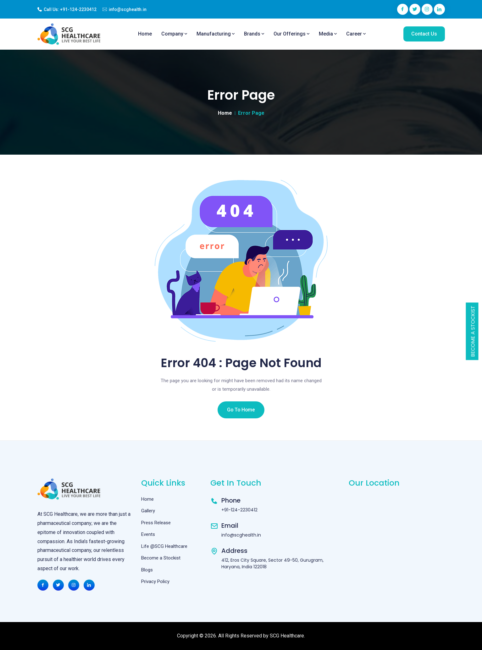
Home (145, 34)
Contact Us (424, 34)
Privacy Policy (155, 581)
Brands (254, 34)
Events (148, 534)
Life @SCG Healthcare (164, 546)
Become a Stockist (473, 331)
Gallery (148, 511)
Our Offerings (291, 34)
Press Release (156, 523)
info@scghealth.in (128, 9)
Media (328, 34)
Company (174, 34)
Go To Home (241, 410)
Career (356, 34)
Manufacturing (216, 34)
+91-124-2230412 (78, 9)
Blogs (147, 570)
